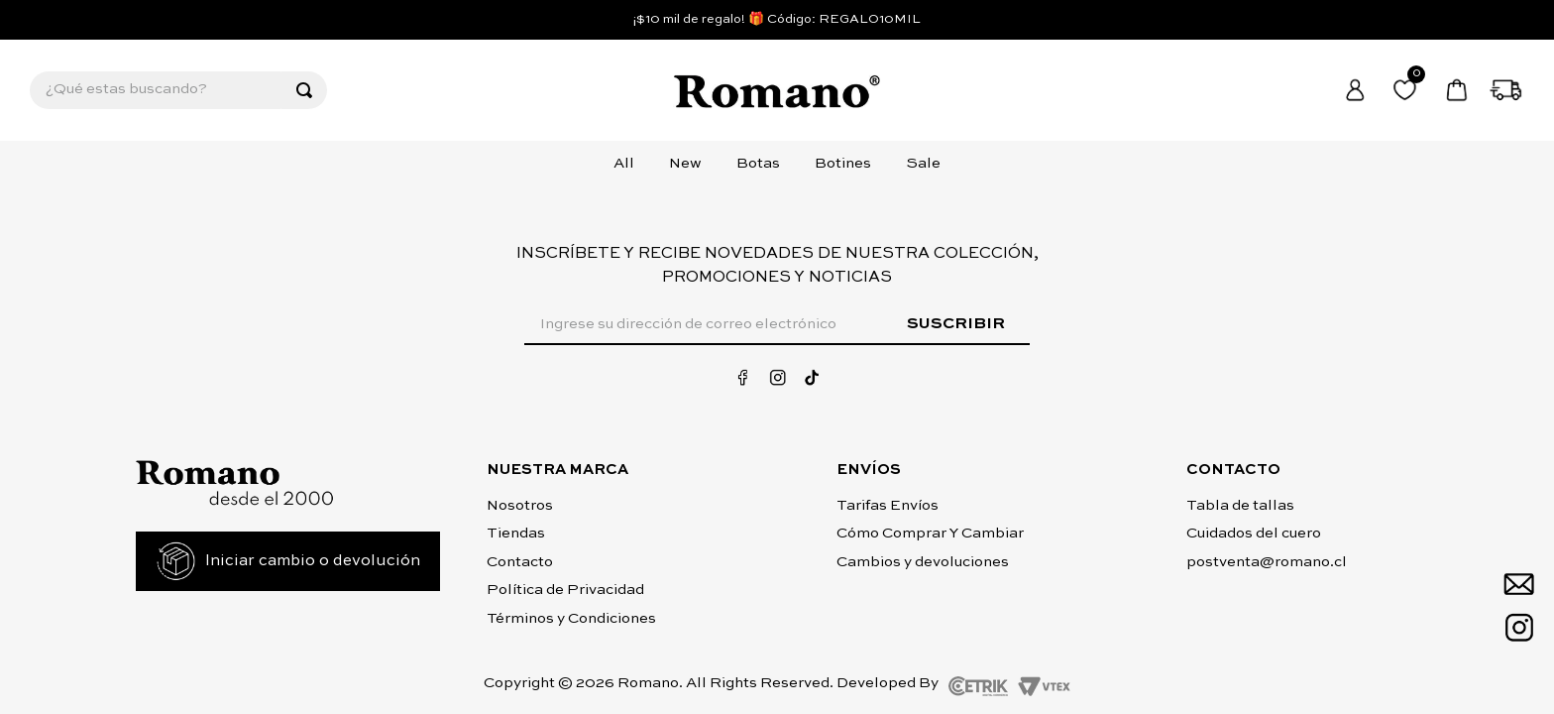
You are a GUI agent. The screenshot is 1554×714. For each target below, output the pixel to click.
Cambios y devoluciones (922, 561)
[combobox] (178, 90)
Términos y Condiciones (571, 618)
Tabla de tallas (1240, 505)
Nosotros (520, 505)
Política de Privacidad (565, 589)
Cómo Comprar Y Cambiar (930, 533)
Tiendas (516, 533)
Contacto (520, 561)
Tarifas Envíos (887, 505)
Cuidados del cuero (1253, 533)
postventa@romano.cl (1266, 561)
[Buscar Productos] (304, 90)
